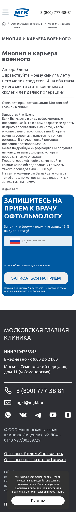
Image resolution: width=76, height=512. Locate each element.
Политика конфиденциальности (35, 488)
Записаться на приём (36, 278)
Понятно (38, 500)
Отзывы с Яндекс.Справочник (33, 453)
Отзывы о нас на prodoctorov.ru (35, 459)
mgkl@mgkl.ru (29, 402)
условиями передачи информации (24, 291)
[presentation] (35, 256)
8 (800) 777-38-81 (56, 12)
